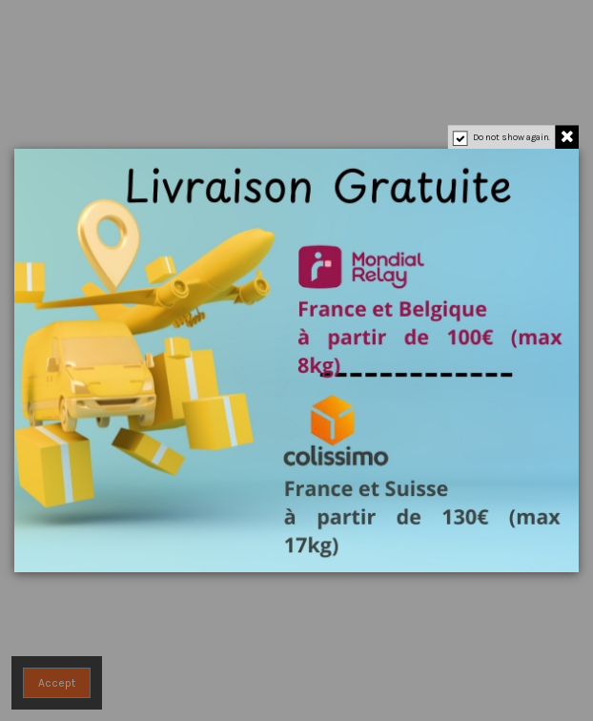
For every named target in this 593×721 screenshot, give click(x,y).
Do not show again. (512, 137)
